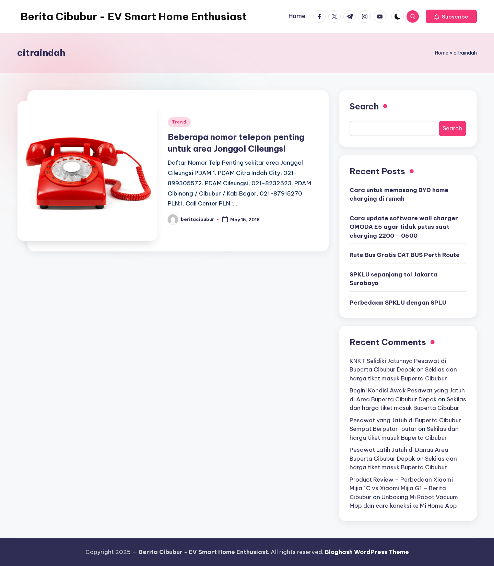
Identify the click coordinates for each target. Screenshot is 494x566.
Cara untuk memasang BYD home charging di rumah (399, 194)
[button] (451, 16)
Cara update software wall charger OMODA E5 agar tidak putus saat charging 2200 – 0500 (404, 226)
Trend (179, 122)
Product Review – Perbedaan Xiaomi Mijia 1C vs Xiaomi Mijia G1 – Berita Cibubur (401, 488)
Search (364, 106)
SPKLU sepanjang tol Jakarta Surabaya (393, 279)
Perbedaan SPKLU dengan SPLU (398, 302)
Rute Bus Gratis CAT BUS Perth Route (405, 255)
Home (441, 53)
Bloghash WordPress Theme (367, 552)
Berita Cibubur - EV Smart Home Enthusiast (134, 16)
